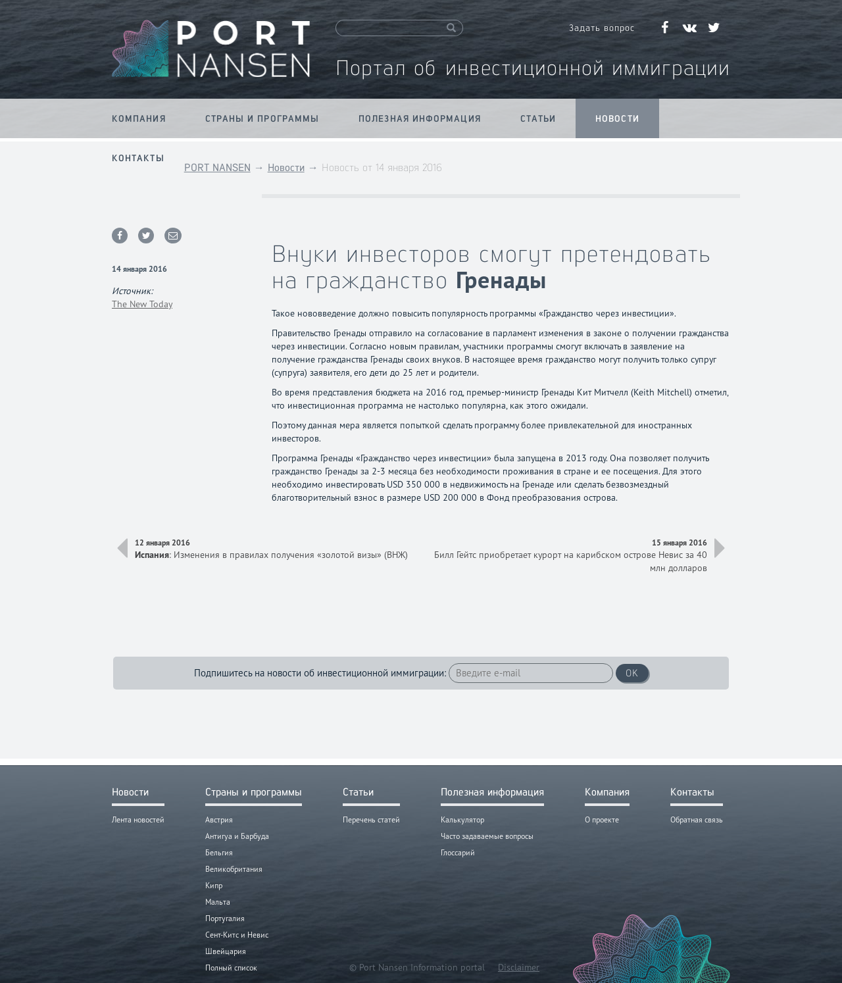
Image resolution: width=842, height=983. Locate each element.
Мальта (217, 902)
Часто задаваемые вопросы (487, 836)
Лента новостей (138, 819)
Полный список (231, 967)
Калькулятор (462, 819)
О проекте (602, 819)
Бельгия (219, 852)
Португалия (225, 918)
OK (632, 672)
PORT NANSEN (217, 167)
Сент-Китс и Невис (236, 935)
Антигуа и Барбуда (237, 836)
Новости (617, 118)
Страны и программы (262, 118)
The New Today (142, 304)
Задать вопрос (602, 27)
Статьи (538, 118)
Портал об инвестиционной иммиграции (532, 67)
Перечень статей (371, 819)
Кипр (213, 885)
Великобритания (233, 869)
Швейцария (225, 951)
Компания (139, 118)
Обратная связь (696, 819)
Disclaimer (518, 967)
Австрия (219, 819)
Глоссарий (458, 852)
